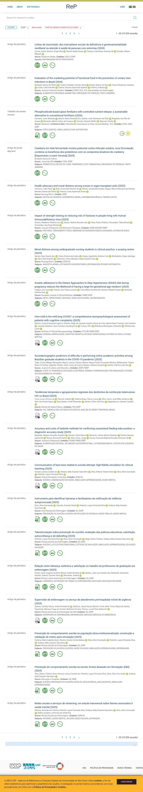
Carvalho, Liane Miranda (45, 118)
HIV (44, 410)
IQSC (130, 124)
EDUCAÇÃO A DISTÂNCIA (73, 371)
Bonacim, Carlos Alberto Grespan (103, 435)
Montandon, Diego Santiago (123, 256)
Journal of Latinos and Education (55, 368)
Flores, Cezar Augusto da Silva (47, 573)
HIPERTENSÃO (55, 298)
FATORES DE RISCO (121, 231)
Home (10, 7)
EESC (125, 124)
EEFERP (98, 228)
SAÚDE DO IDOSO (81, 648)
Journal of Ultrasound (50, 441)
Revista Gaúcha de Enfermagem (54, 542)
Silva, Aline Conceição (126, 472)
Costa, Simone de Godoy (68, 256)
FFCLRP (85, 331)
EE (69, 261)
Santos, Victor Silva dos (94, 402)
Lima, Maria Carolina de (90, 290)
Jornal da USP (47, 161)
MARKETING (70, 93)
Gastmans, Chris (63, 259)
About (20, 7)
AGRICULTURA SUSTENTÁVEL (75, 130)
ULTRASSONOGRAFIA (103, 443)
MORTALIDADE (58, 334)
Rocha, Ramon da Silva (98, 85)
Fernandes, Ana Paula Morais (47, 225)
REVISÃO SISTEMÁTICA (111, 264)
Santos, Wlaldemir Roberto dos (47, 222)
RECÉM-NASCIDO (97, 298)
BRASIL (112, 410)
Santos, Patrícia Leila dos (118, 365)
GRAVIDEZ (66, 298)
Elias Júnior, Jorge (78, 438)
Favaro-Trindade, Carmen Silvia (73, 85)
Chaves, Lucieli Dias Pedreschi (94, 609)
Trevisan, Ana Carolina (126, 323)
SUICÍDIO (46, 480)
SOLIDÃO (70, 718)
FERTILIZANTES (49, 130)
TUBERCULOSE (53, 410)
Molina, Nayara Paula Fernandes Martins (99, 362)
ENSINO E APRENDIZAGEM (96, 371)
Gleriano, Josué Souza (82, 606)
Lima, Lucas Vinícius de (44, 399)
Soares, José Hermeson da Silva (95, 118)
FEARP (72, 441)
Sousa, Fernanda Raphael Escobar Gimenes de (109, 438)
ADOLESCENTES (104, 682)
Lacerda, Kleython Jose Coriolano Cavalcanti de (57, 326)
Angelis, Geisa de (93, 323)
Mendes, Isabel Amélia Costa (83, 259)
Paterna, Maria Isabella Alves (47, 640)
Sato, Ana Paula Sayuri (44, 402)
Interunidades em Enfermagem (101, 90)
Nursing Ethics (47, 194)
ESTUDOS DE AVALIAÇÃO (87, 545)
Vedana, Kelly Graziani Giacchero (74, 472)
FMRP (104, 228)
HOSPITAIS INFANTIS (74, 334)
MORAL (78, 197)
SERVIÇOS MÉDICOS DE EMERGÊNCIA (100, 615)
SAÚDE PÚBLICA (105, 514)
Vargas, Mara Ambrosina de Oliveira (120, 189)
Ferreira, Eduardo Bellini (86, 121)
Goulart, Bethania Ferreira (70, 609)
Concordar (126, 782)
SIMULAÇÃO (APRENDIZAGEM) (88, 480)
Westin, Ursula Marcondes (93, 189)
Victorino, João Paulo (43, 189)
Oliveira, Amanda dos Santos (47, 710)
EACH (67, 57)
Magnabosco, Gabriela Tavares (120, 402)
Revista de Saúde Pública (51, 407)
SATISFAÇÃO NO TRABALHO (65, 581)
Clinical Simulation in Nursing (53, 477)
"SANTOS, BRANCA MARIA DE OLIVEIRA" (63, 27)
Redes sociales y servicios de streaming (54, 713)
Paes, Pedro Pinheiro (99, 222)
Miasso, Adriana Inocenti (93, 365)
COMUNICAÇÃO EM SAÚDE (62, 480)
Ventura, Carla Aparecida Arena (73, 191)
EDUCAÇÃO (96, 581)
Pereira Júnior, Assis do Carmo (70, 365)
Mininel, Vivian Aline (100, 606)
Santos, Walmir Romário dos (75, 222)
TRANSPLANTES (110, 197)
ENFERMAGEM (93, 264)
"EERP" (24, 27)
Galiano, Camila (41, 606)
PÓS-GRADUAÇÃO (116, 371)
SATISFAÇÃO (94, 718)
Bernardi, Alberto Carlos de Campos (58, 121)
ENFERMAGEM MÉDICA (92, 197)
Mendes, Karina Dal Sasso (45, 191)
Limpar (135, 27)
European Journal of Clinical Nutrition (57, 295)
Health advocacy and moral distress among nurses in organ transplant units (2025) (80, 185)
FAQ (84, 768)
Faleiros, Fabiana (98, 87)
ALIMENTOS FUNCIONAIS (53, 93)
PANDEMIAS (57, 371)
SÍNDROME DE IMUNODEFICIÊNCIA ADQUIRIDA (92, 231)
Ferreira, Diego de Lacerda (74, 323)
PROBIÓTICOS (49, 164)
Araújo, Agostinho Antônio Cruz (95, 256)
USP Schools (33, 7)
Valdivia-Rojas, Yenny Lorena (86, 399)
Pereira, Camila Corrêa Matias (72, 640)
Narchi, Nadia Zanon (74, 51)
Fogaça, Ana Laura (42, 290)
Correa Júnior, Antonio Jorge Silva (49, 51)
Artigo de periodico (16, 44)
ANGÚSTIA (47, 264)
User (122, 7)
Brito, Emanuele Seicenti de (67, 189)
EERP (73, 57)
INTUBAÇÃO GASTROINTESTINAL (79, 443)
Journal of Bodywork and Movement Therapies (60, 228)
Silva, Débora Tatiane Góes (102, 472)
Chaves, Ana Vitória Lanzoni (65, 290)
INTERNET (57, 373)
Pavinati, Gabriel (64, 399)
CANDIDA (47, 334)
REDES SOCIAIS (81, 718)
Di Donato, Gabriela (48, 365)
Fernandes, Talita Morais (119, 222)
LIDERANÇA (48, 581)
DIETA (45, 298)
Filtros (11, 27)
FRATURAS (47, 231)
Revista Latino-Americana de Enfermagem (58, 578)
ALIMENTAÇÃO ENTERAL (53, 443)
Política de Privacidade (101, 768)
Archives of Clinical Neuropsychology (56, 331)
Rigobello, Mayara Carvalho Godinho (50, 435)
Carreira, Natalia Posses (111, 290)
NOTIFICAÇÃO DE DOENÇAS (86, 514)
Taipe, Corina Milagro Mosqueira (48, 362)
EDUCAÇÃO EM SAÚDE (111, 581)
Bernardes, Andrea (71, 575)
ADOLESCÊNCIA (89, 682)
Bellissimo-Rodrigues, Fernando (108, 326)
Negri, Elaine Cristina (94, 539)
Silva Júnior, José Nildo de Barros (116, 399)
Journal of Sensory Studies (52, 90)
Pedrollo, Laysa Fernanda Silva (50, 474)
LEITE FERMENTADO (92, 164)
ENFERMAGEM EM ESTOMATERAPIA (58, 59)
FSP (73, 407)
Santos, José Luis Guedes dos (97, 573)
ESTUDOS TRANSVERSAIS (95, 334)
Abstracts (45, 124)
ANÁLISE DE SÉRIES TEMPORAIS (94, 410)
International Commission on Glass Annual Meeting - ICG (89, 124)
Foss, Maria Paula (108, 323)
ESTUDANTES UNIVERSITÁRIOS (73, 264)
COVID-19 (47, 371)
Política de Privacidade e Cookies (50, 787)
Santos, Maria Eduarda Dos (69, 118)
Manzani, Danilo (106, 121)
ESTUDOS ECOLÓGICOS (70, 410)
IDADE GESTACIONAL (80, 298)
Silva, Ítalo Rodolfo (45, 259)
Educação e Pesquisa (50, 679)
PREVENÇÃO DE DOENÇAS (88, 93)
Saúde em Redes (48, 57)
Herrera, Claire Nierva (77, 435)
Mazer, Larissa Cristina (71, 362)
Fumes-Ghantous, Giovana (123, 85)
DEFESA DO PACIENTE (52, 197)
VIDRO (59, 130)
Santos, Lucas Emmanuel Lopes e (49, 323)
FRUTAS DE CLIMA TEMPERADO (69, 164)
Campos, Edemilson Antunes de (100, 51)
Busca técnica (124, 768)
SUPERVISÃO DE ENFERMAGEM (56, 615)
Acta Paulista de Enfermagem (53, 511)
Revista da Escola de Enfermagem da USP (58, 612)
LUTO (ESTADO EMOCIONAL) (63, 545)
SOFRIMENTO (68, 197)
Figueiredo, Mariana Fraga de (47, 609)
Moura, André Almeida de (71, 573)
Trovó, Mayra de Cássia (119, 606)
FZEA (81, 90)
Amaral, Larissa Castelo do (46, 472)
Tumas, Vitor (86, 326)
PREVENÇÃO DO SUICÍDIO (54, 514)
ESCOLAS (78, 682)
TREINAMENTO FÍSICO (62, 231)
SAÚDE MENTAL (109, 480)
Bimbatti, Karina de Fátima (46, 85)
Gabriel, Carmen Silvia (51, 575)
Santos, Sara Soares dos (45, 256)
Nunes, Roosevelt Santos (57, 438)
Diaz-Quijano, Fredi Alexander (69, 402)
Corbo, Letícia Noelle (46, 87)
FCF (85, 90)
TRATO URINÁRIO (107, 93)
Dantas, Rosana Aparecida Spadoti (72, 87)
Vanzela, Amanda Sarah (66, 505)
